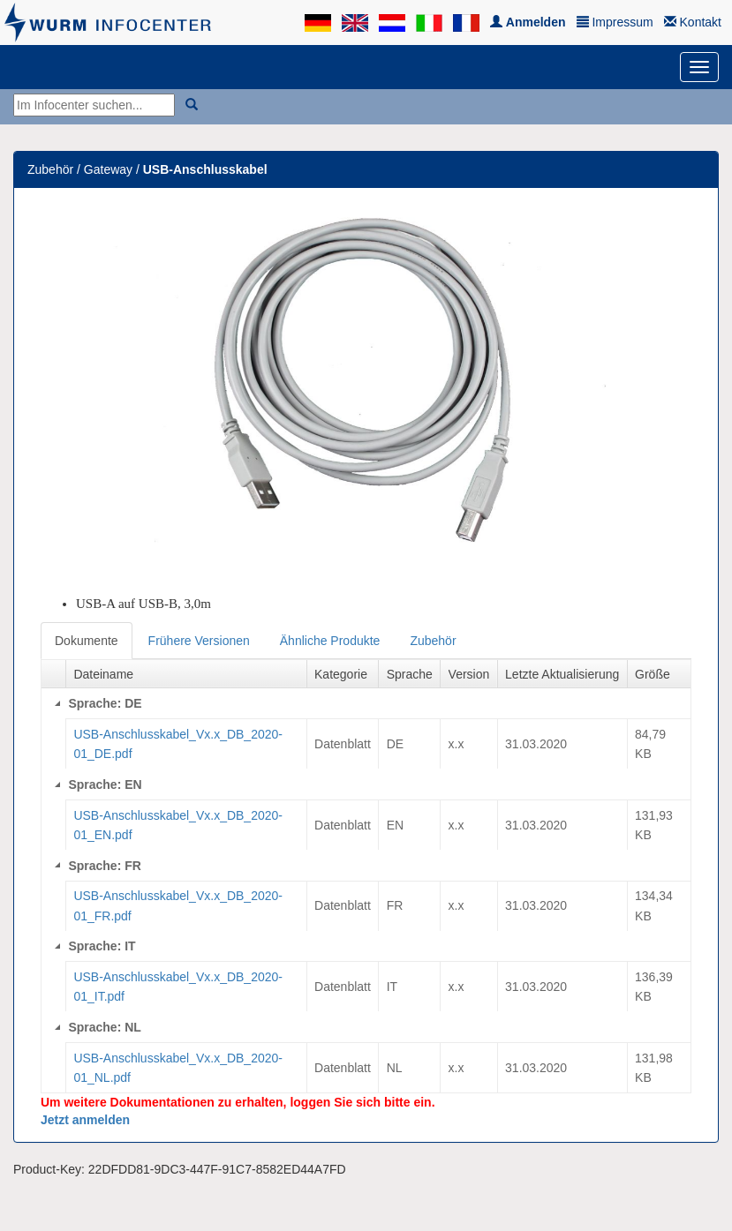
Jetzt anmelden (85, 1120)
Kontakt (692, 22)
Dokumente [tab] (86, 641)
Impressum (615, 22)
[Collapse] (57, 703)
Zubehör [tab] (433, 641)
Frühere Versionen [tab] (199, 641)
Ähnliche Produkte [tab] (330, 641)
